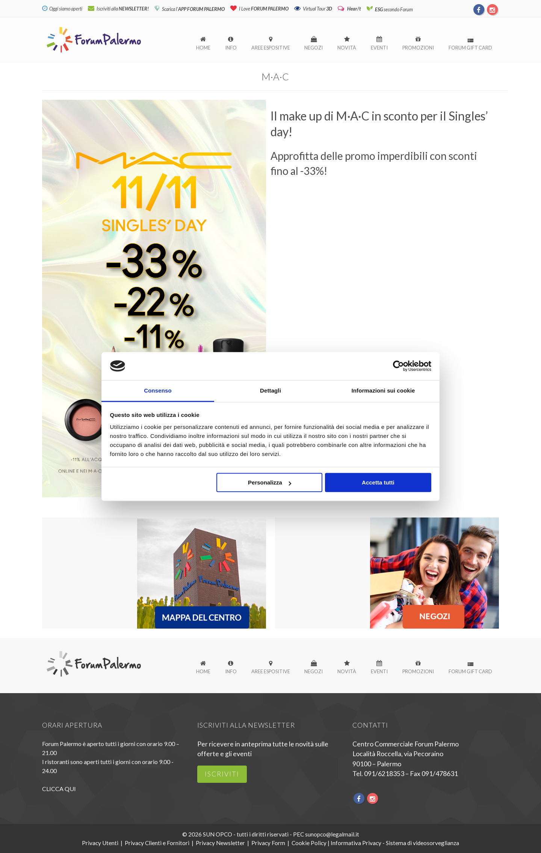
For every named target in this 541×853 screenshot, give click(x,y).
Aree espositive (270, 48)
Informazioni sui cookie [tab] (383, 391)
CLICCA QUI (59, 788)
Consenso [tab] (157, 391)
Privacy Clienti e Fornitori (157, 842)
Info (231, 48)
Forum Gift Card (470, 48)
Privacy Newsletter (220, 842)
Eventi (379, 48)
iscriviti (222, 774)
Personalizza (269, 483)
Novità (346, 48)
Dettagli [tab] (270, 391)
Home (203, 48)
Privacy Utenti (100, 842)
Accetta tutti (378, 483)
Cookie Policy (309, 842)
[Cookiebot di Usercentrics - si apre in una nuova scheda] (398, 366)
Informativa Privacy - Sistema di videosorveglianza (395, 842)
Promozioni (418, 48)
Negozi (313, 48)
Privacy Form (268, 842)
